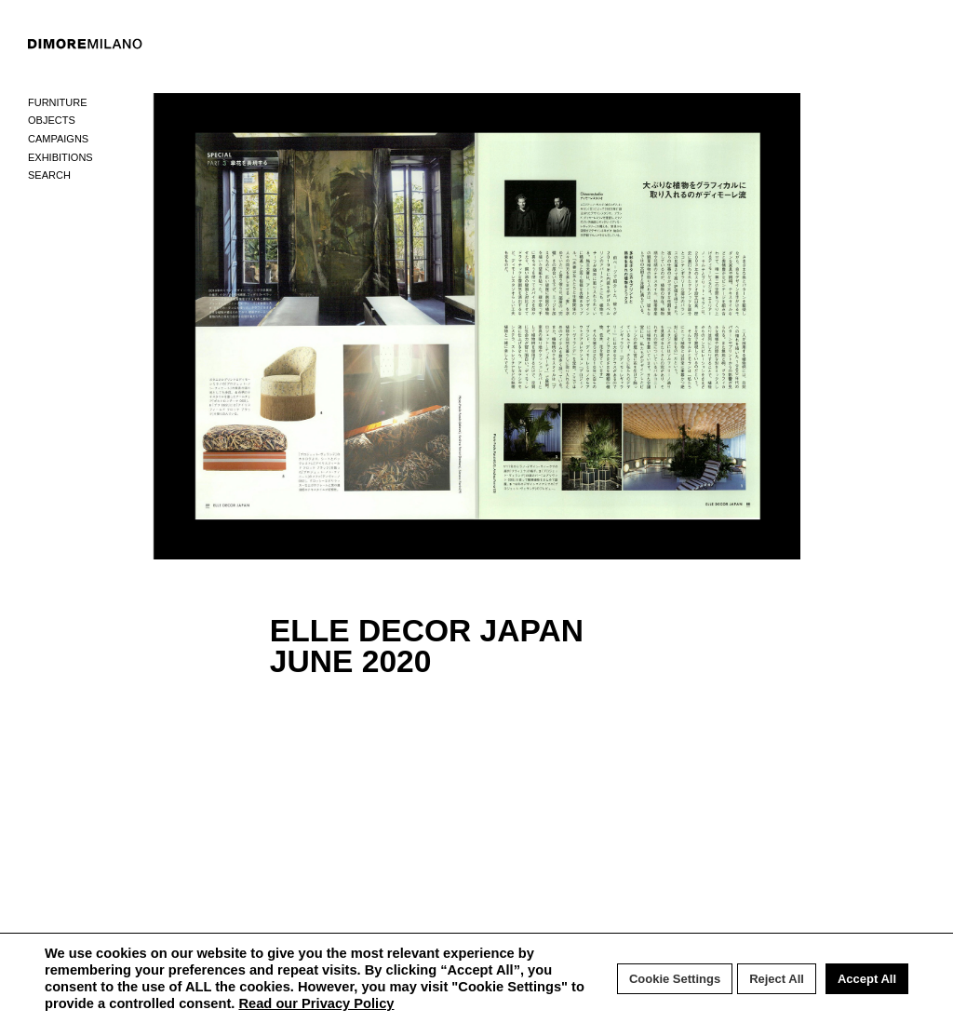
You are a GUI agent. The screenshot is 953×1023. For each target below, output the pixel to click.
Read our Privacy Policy (316, 1003)
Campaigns (58, 138)
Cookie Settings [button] (674, 979)
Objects (51, 120)
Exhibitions (60, 157)
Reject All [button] (776, 979)
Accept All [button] (867, 979)
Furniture (57, 102)
